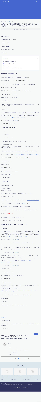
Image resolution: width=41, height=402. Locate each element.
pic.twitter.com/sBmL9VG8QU (7, 291)
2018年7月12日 (27, 157)
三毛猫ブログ (5, 1)
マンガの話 (9, 21)
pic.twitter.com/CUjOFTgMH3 (21, 236)
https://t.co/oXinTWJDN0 (33, 200)
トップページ (14, 387)
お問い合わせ (19, 387)
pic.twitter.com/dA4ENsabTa (22, 249)
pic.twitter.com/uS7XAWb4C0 (18, 117)
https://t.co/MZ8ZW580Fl (20, 154)
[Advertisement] (20, 11)
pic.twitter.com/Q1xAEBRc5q (33, 154)
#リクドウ (23, 260)
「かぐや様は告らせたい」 (10, 63)
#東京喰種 (7, 236)
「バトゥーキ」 (8, 65)
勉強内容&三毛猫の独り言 (10, 61)
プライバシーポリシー (26, 387)
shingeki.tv (3, 317)
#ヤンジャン (9, 117)
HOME (2, 383)
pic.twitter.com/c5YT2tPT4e (7, 262)
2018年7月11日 (16, 120)
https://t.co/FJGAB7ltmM (23, 290)
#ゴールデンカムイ (33, 290)
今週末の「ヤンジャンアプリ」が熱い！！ (13, 68)
